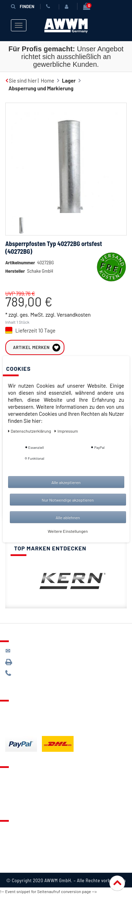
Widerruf (15, 858)
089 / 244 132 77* (31, 676)
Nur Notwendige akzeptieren (68, 499)
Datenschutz (19, 841)
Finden (22, 6)
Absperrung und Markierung (41, 88)
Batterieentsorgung (28, 729)
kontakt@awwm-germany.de (43, 653)
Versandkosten (73, 325)
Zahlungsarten (22, 721)
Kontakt (14, 778)
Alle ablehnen (68, 517)
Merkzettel (17, 787)
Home (47, 80)
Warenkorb (18, 796)
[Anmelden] (68, 7)
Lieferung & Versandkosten (37, 712)
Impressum (18, 867)
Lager (69, 80)
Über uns (15, 832)
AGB (10, 850)
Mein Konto (18, 805)
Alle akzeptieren (66, 481)
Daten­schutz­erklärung (30, 430)
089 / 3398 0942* (32, 664)
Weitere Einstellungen (68, 530)
